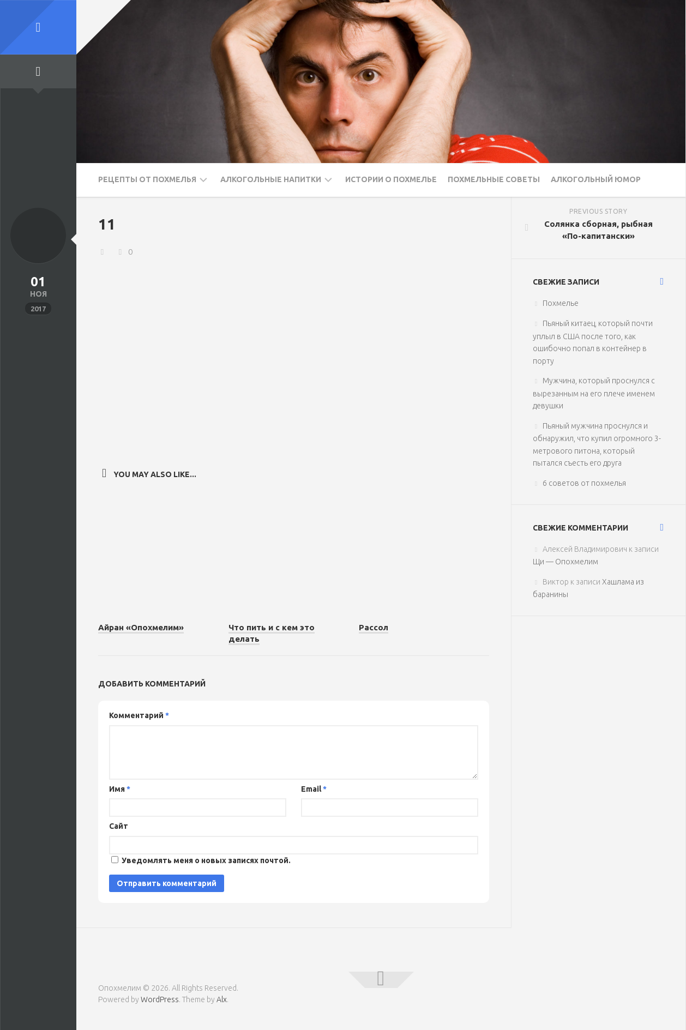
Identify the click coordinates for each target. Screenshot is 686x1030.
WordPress (160, 999)
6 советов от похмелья (584, 483)
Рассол (373, 627)
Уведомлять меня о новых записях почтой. (206, 860)
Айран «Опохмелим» (141, 627)
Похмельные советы (494, 179)
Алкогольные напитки (270, 179)
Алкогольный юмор (596, 179)
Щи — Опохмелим (565, 561)
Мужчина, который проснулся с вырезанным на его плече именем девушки (594, 393)
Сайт (118, 826)
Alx (221, 999)
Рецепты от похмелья (147, 179)
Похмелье (561, 303)
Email (314, 789)
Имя (119, 789)
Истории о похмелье (391, 179)
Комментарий (139, 715)
